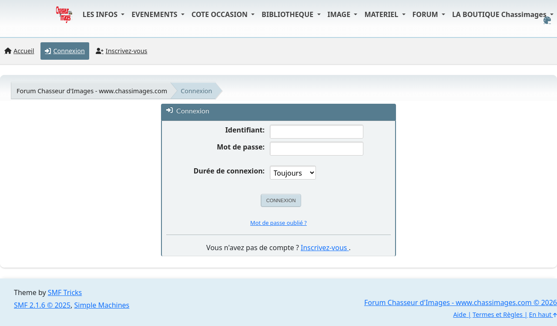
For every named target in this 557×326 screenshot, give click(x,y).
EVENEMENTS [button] (155, 14)
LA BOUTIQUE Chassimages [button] (500, 14)
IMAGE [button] (340, 14)
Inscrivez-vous (325, 247)
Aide (459, 314)
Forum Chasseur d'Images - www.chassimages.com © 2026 (460, 302)
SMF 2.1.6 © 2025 (42, 305)
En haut (543, 314)
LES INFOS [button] (101, 14)
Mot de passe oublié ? (278, 223)
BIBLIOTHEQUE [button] (288, 14)
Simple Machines (102, 305)
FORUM (426, 14)
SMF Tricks (65, 292)
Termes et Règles (498, 314)
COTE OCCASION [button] (220, 14)
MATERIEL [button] (382, 14)
